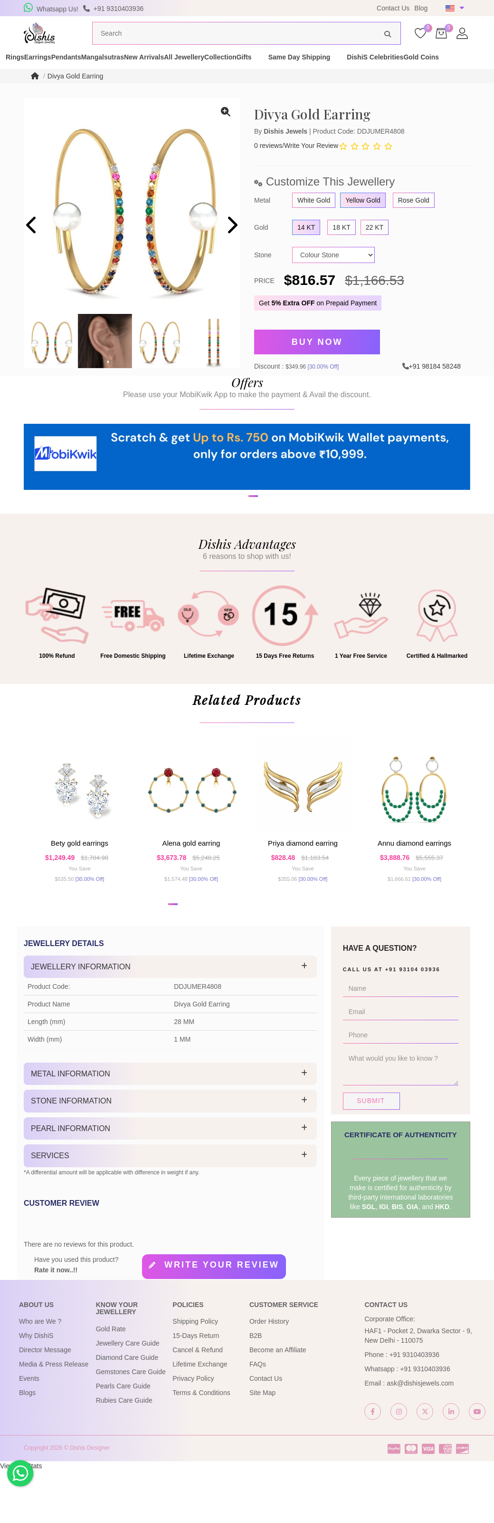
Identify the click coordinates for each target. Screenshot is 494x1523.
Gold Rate (111, 1381)
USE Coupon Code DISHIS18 (310, 8)
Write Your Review (311, 163)
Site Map (262, 1445)
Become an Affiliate (277, 1402)
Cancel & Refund (197, 1402)
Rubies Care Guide (124, 1452)
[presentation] (32, 244)
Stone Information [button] (71, 1153)
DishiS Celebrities (50, 80)
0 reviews (268, 163)
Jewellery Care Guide (128, 1395)
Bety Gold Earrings (79, 880)
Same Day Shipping (432, 70)
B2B (255, 1388)
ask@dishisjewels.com (420, 1435)
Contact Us (393, 8)
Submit (371, 1153)
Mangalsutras (168, 70)
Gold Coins (113, 80)
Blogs (27, 1445)
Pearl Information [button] (70, 1181)
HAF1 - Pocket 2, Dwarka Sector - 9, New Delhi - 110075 (418, 1387)
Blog (421, 8)
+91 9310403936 (415, 1407)
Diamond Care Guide (127, 1410)
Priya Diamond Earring (303, 880)
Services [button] (50, 1208)
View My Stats (21, 1518)
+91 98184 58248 (435, 379)
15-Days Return (195, 1388)
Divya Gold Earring (76, 94)
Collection (336, 70)
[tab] (170, 1019)
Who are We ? (40, 1373)
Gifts (376, 70)
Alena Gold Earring (191, 880)
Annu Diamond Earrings (414, 880)
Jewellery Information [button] (81, 1019)
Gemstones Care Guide (131, 1424)
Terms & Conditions (201, 1445)
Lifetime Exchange (199, 1416)
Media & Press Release (53, 1416)
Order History (269, 1373)
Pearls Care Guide (123, 1438)
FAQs (257, 1416)
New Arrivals (227, 70)
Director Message (45, 1402)
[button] (241, 555)
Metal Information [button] (70, 1126)
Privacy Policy (193, 1431)
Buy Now (317, 358)
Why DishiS (36, 1388)
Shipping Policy (195, 1373)
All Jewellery (283, 70)
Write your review (221, 1317)
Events (29, 1431)
